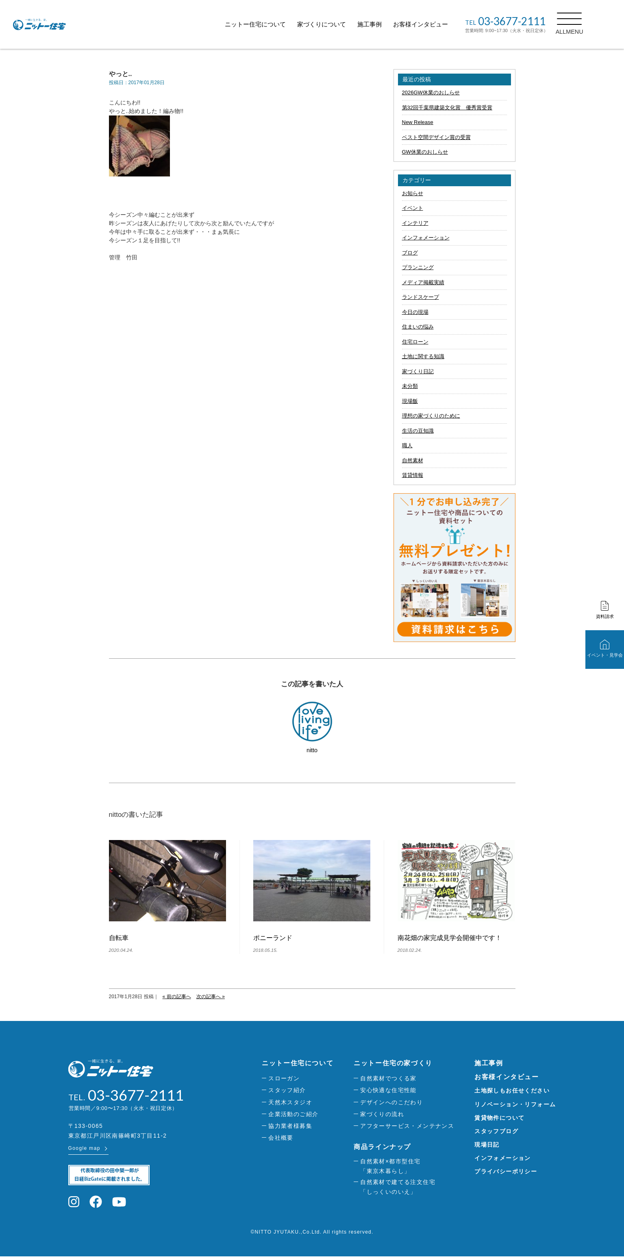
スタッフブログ (496, 1131)
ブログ (410, 253)
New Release (417, 122)
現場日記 (487, 1144)
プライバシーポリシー (505, 1171)
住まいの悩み (418, 327)
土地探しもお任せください (512, 1090)
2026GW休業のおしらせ (431, 92)
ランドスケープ (420, 297)
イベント (412, 208)
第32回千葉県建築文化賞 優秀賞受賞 (447, 107)
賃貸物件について (499, 1117)
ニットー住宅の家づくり (393, 1063)
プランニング (418, 267)
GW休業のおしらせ (425, 152)
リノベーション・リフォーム (515, 1104)
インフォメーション (426, 238)
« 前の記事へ (177, 996)
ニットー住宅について (273, 24)
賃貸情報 (412, 475)
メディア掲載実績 (423, 282)
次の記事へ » (210, 996)
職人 (407, 445)
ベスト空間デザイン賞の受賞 (436, 137)
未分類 (410, 386)
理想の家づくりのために (431, 416)
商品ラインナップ (382, 1146)
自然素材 (412, 460)
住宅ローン (415, 342)
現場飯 (410, 401)
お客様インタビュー (438, 24)
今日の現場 (415, 312)
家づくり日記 (418, 371)
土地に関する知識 (423, 356)
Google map (84, 1150)
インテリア (415, 223)
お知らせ (412, 193)
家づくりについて (339, 24)
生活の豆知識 (418, 431)
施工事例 (388, 24)
